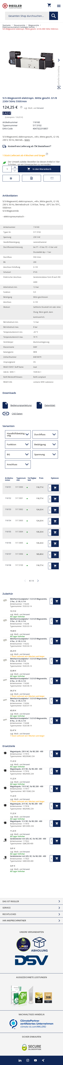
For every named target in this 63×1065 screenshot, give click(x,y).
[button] (58, 60)
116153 (8, 509)
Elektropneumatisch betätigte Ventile (19, 27)
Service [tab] (7, 907)
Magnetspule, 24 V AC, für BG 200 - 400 (26, 804)
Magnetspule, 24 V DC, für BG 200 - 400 (26, 769)
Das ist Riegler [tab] (11, 901)
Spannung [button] (39, 454)
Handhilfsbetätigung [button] (16, 434)
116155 (8, 532)
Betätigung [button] (40, 444)
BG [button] (8, 454)
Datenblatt (50, 405)
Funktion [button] (11, 444)
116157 (8, 554)
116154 (8, 521)
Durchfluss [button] (39, 434)
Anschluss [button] (12, 464)
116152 (8, 498)
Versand (40, 108)
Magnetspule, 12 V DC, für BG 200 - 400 (26, 821)
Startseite (7, 25)
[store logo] (12, 5)
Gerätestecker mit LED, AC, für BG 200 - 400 (28, 839)
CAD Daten (17, 413)
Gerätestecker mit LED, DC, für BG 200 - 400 (28, 856)
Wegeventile (33, 25)
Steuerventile (19, 25)
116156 (8, 543)
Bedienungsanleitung (21, 405)
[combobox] (31, 16)
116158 (8, 565)
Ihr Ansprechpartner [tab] (14, 920)
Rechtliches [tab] (9, 914)
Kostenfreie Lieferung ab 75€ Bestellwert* (29, 146)
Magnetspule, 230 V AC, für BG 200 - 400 (26, 751)
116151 (8, 487)
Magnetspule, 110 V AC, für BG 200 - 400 (26, 786)
